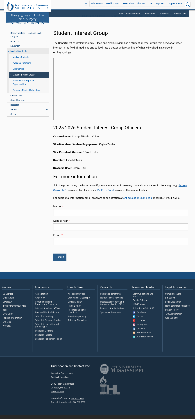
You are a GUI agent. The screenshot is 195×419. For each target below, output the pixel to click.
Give (150, 4)
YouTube (139, 324)
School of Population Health (48, 343)
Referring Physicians (77, 324)
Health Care (112, 4)
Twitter (138, 320)
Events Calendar (140, 304)
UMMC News (139, 308)
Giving (13, 118)
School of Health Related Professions (47, 329)
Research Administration (112, 312)
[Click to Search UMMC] (188, 4)
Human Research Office (111, 302)
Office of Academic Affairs (47, 312)
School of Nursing (43, 339)
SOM (76, 20)
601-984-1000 (77, 402)
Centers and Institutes (110, 298)
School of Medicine (44, 335)
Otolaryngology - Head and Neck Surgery (27, 17)
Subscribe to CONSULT (143, 312)
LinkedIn (139, 333)
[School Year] (120, 231)
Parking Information (12, 322)
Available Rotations (22, 67)
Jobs (5, 314)
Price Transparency (77, 320)
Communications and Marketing (143, 299)
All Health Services (76, 298)
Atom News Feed (143, 341)
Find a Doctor (74, 310)
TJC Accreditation (173, 318)
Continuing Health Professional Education (46, 307)
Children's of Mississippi (79, 302)
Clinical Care (180, 13)
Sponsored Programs (110, 316)
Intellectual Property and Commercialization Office (112, 307)
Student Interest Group (24, 79)
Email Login (8, 302)
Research (127, 4)
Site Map (7, 326)
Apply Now (40, 302)
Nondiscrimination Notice (177, 310)
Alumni (13, 113)
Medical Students (180, 20)
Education (96, 4)
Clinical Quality (75, 306)
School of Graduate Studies (48, 324)
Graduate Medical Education (26, 94)
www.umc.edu (57, 395)
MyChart (160, 4)
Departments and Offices (93, 20)
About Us (14, 45)
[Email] (120, 245)
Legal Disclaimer (173, 306)
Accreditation (41, 298)
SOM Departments (117, 20)
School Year (61, 225)
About (140, 4)
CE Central (8, 298)
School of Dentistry (44, 320)
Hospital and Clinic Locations (77, 315)
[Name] (120, 216)
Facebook (139, 316)
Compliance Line (173, 298)
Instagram (140, 329)
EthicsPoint (170, 302)
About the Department (129, 13)
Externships (18, 73)
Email (58, 239)
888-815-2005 (79, 406)
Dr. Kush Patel (105, 194)
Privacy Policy (172, 314)
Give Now (7, 306)
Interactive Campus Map (14, 310)
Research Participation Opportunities (23, 87)
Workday (7, 330)
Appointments (175, 4)
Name (58, 210)
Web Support (171, 322)
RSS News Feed (142, 337)
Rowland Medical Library (47, 316)
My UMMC (8, 318)
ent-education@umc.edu (137, 202)
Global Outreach (18, 104)
